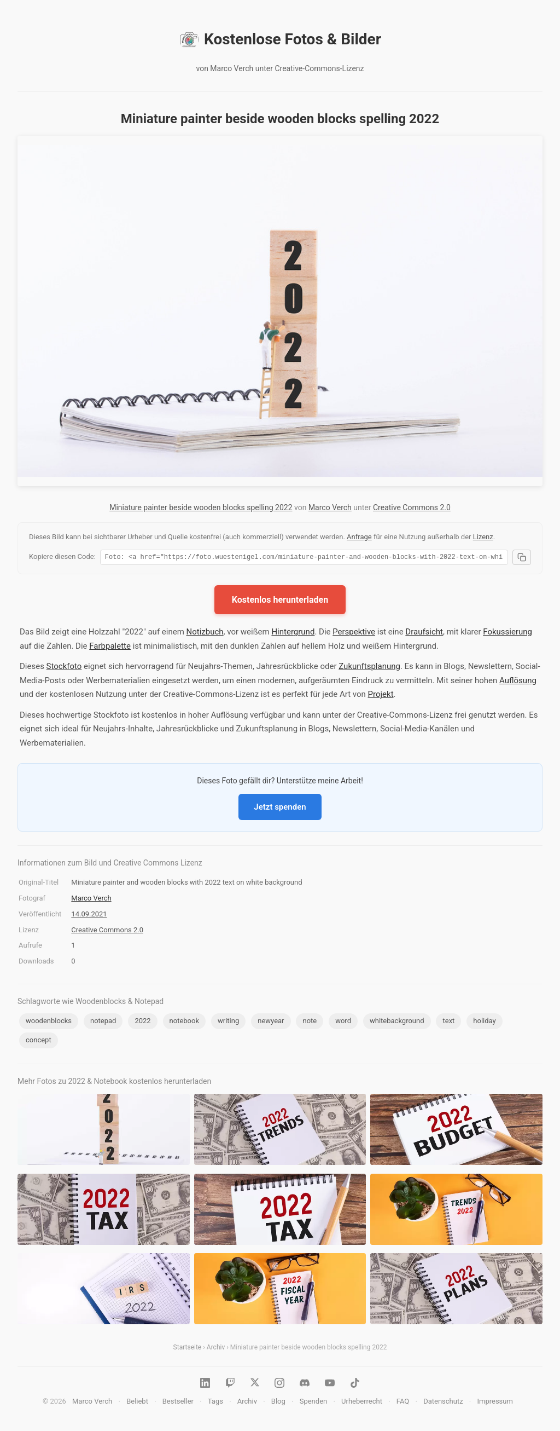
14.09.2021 (89, 915)
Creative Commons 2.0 (412, 507)
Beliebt (137, 1403)
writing (228, 1022)
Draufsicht (424, 633)
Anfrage (359, 537)
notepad (103, 1022)
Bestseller (178, 1403)
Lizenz (483, 537)
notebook (184, 1022)
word (343, 1022)
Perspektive (353, 633)
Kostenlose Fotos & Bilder (280, 39)
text (448, 1022)
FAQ (402, 1403)
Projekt (381, 696)
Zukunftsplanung (369, 668)
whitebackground (397, 1022)
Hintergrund (292, 633)
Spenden (314, 1403)
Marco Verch (330, 507)
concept (38, 1041)
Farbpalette (110, 648)
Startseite (187, 1349)
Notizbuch (205, 633)
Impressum (494, 1403)
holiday (484, 1022)
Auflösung (517, 682)
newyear (271, 1022)
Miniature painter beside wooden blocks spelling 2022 (200, 507)
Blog (278, 1403)
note (309, 1022)
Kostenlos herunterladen (280, 601)
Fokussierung (507, 633)
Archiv (216, 1349)
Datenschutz (443, 1403)
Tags (215, 1403)
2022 (142, 1022)
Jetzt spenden (280, 808)
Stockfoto (64, 668)
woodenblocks (49, 1022)
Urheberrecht (361, 1403)
